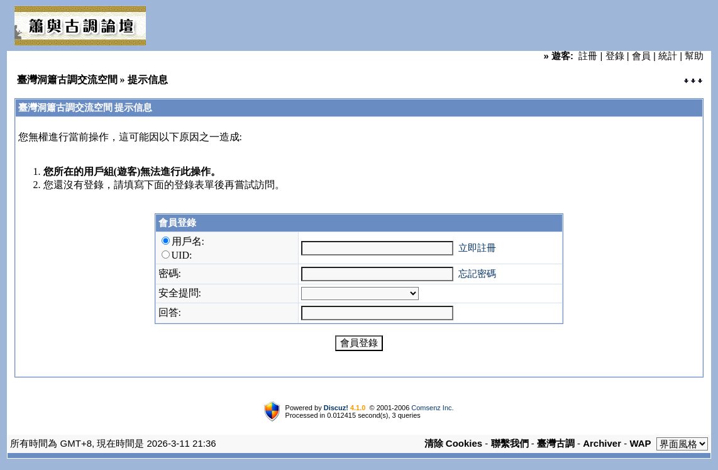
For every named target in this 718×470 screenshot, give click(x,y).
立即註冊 (477, 247)
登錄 (614, 55)
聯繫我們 (510, 443)
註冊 (587, 55)
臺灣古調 (556, 443)
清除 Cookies (453, 443)
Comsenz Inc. (432, 407)
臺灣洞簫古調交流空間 (67, 79)
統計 (667, 55)
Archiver (602, 443)
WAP (640, 443)
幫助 (694, 55)
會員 (641, 55)
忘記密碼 (477, 273)
